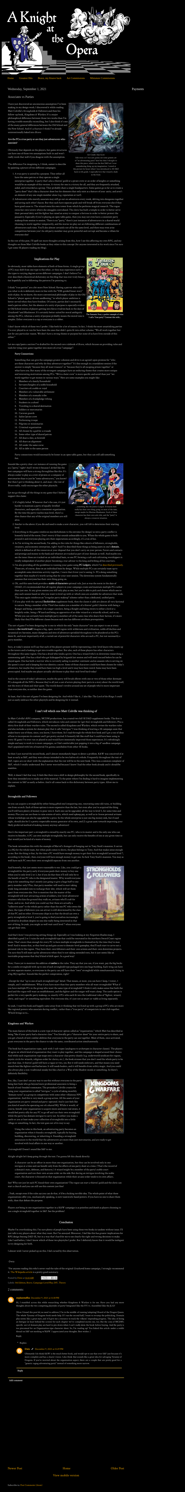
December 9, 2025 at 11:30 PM (45, 1297)
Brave (29, 1282)
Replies (23, 1342)
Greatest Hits (26, 78)
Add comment (15, 1380)
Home (11, 78)
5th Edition (20, 1282)
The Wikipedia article (21, 1272)
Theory (62, 1282)
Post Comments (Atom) (31, 1485)
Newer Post (15, 1468)
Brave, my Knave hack (49, 78)
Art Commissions (76, 78)
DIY (56, 1282)
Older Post (117, 1468)
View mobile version (66, 1475)
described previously (113, 565)
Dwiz (27, 1349)
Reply (18, 1336)
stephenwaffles (23, 1297)
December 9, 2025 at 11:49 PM (49, 1349)
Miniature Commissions (102, 78)
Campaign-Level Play (43, 1282)
